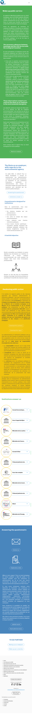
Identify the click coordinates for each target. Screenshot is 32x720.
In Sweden (6, 699)
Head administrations (16, 628)
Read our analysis (16, 151)
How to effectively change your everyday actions (14, 672)
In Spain (5, 703)
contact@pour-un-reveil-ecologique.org (16, 689)
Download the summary (16, 325)
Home (5, 660)
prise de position (10, 94)
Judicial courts (16, 624)
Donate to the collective (16, 679)
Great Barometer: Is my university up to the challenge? (15, 669)
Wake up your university (16, 649)
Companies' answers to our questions (12, 666)
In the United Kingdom (8, 700)
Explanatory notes (16, 568)
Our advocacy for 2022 (8, 662)
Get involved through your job (10, 663)
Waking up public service (9, 671)
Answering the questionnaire (16, 192)
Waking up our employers (16, 644)
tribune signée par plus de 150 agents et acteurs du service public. (17, 81)
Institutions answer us (16, 197)
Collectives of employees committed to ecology (13, 665)
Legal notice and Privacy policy (16, 693)
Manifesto (6, 675)
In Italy (5, 705)
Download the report (16, 330)
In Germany (6, 702)
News (5, 674)
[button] (29, 2)
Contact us (16, 550)
